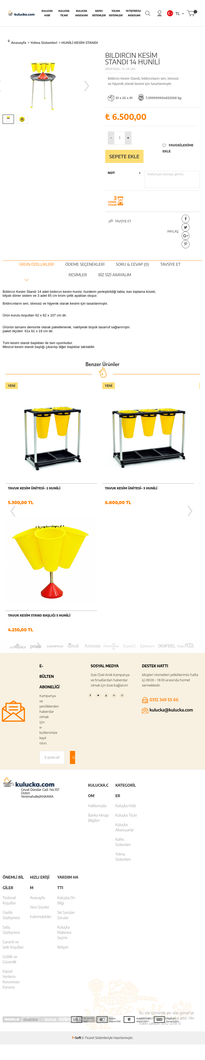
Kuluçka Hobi (125, 679)
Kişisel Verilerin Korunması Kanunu (11, 853)
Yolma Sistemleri (115, 13)
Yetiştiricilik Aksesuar (134, 13)
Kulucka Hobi (47, 13)
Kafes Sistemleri (99, 13)
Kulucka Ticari (63, 13)
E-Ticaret (88, 911)
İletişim (63, 820)
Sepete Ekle (124, 156)
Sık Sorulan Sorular (66, 788)
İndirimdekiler (41, 790)
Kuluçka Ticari (126, 689)
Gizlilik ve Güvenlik (10, 833)
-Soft (77, 911)
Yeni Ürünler (39, 781)
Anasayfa (37, 771)
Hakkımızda (97, 679)
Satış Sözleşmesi (11, 803)
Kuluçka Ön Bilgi (66, 774)
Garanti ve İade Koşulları (13, 818)
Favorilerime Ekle (177, 148)
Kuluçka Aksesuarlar (124, 701)
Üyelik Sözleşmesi (11, 788)
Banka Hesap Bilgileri (98, 691)
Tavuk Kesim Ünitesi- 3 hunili (131, 488)
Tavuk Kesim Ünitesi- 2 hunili (34, 488)
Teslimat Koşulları (9, 774)
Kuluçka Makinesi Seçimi (64, 805)
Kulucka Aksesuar (81, 13)
